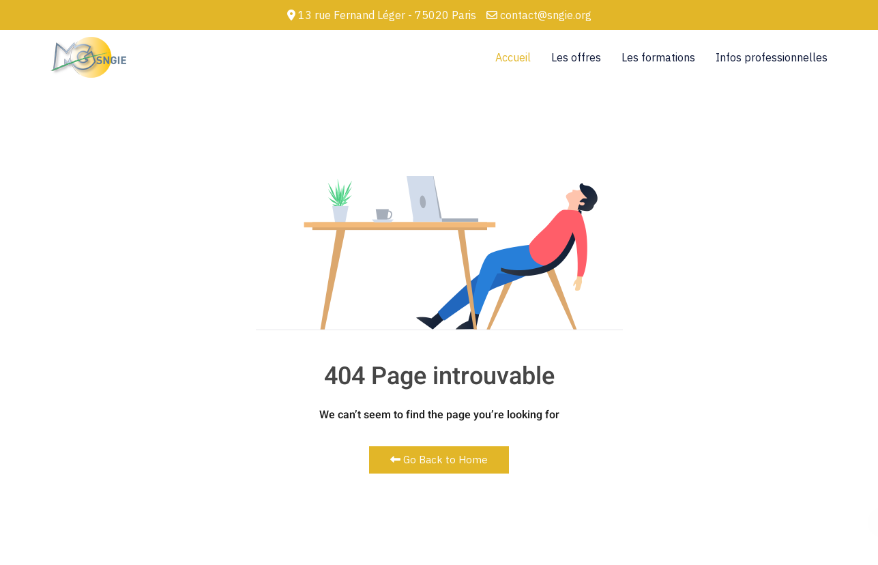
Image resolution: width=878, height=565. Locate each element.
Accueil (513, 57)
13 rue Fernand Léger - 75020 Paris (381, 15)
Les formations (658, 57)
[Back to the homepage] (88, 57)
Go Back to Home (439, 459)
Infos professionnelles (772, 57)
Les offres (576, 57)
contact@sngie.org (538, 15)
